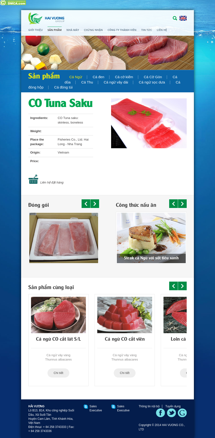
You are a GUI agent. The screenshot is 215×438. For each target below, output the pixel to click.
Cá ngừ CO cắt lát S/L (58, 339)
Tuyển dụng (173, 406)
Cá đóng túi (63, 87)
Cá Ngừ (75, 77)
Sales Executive (96, 408)
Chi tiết (58, 373)
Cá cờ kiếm (124, 77)
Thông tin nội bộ (149, 406)
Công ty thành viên (122, 30)
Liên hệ (162, 30)
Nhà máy (72, 30)
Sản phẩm (55, 30)
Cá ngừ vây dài (116, 82)
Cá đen (98, 77)
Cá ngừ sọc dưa (152, 82)
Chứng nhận (93, 30)
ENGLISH (183, 18)
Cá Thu (87, 82)
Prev (86, 203)
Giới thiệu (35, 30)
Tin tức (146, 30)
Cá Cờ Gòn (153, 77)
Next (94, 203)
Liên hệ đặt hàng (51, 182)
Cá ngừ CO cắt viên (125, 339)
